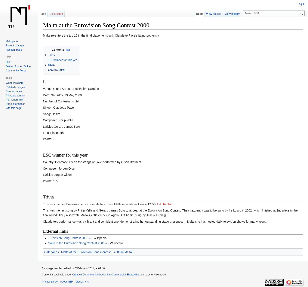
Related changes (15, 87)
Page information (15, 103)
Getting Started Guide (18, 66)
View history (232, 13)
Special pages (14, 91)
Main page (12, 41)
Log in (301, 4)
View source (213, 13)
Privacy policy (50, 281)
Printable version (15, 95)
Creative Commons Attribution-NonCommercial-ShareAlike (105, 274)
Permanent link (14, 99)
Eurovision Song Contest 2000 (68, 238)
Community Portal (16, 70)
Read (199, 13)
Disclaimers (82, 281)
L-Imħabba (164, 204)
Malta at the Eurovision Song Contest (86, 252)
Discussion (56, 13)
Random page (14, 49)
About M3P (66, 281)
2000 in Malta (123, 252)
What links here (15, 82)
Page (43, 13)
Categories (51, 252)
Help (8, 62)
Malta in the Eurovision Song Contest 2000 (76, 243)
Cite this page (13, 108)
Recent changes (15, 45)
